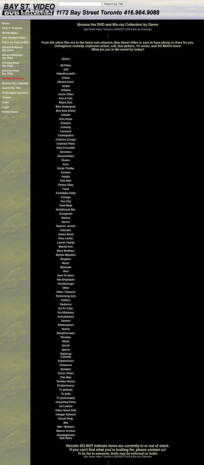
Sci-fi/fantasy (66, 312)
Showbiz (66, 337)
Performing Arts (66, 296)
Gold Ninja (65, 205)
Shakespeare (66, 324)
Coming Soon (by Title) (10, 72)
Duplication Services (15, 92)
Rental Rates (10, 32)
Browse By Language (15, 83)
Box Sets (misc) (66, 110)
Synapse (65, 369)
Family (66, 176)
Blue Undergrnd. (66, 106)
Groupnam (65, 213)
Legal (5, 107)
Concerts (65, 131)
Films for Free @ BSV (15, 42)
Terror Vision (66, 373)
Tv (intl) (65, 393)
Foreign (66, 197)
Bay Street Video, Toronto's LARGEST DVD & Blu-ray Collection (118, 29)
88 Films (66, 65)
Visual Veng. (65, 418)
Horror (66, 222)
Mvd (65, 271)
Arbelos (66, 90)
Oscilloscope (66, 283)
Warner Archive (65, 430)
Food (66, 189)
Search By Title (11, 88)
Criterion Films (66, 143)
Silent (65, 341)
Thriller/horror (65, 385)
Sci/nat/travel (66, 316)
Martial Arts (66, 246)
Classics (66, 123)
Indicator (65, 230)
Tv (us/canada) (66, 398)
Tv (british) (65, 389)
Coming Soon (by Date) (10, 64)
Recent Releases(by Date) (12, 49)
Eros (66, 164)
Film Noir (65, 180)
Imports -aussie (66, 226)
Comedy (66, 127)
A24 (65, 69)
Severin (65, 320)
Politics (66, 300)
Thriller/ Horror (66, 381)
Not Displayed (65, 279)
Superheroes (66, 360)
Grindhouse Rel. (66, 209)
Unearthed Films (66, 402)
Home (5, 23)
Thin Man (66, 377)
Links (5, 102)
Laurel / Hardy (65, 242)
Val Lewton (66, 406)
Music (65, 263)
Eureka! (66, 172)
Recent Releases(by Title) (12, 57)
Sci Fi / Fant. (66, 308)
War (65, 422)
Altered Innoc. (65, 81)
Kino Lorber (65, 238)
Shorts (66, 329)
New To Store (66, 275)
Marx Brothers (65, 250)
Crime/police (66, 135)
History (65, 217)
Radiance (65, 304)
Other (65, 287)
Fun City (66, 201)
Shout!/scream (66, 333)
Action (66, 77)
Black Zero (65, 102)
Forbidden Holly (66, 193)
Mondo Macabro (66, 254)
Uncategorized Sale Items (66, 437)
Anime (66, 86)
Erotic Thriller (65, 168)
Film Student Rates (14, 37)
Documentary (66, 156)
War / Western (65, 426)
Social (65, 345)
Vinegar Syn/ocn (66, 414)
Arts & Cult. (66, 98)
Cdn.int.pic (65, 119)
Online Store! (10, 111)
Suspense (66, 365)
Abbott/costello (65, 73)
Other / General (65, 292)
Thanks (6, 97)
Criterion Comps (66, 139)
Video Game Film (65, 410)
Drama (66, 160)
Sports (66, 349)
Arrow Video (65, 94)
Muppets (65, 259)
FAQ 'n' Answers (12, 28)
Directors (66, 151)
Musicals (65, 267)
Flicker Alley (65, 184)
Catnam (66, 114)
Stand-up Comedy (65, 355)
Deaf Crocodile (66, 147)
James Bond (65, 234)
